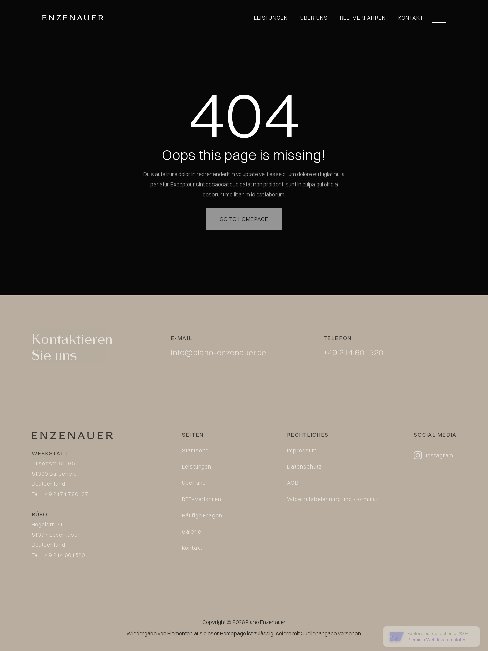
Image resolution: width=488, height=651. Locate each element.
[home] (72, 17)
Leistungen (271, 17)
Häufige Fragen (202, 515)
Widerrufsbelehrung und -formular (333, 499)
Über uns (314, 17)
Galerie (191, 531)
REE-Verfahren (363, 17)
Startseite (195, 450)
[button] (439, 18)
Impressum (302, 450)
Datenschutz (304, 466)
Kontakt (411, 17)
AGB (293, 482)
